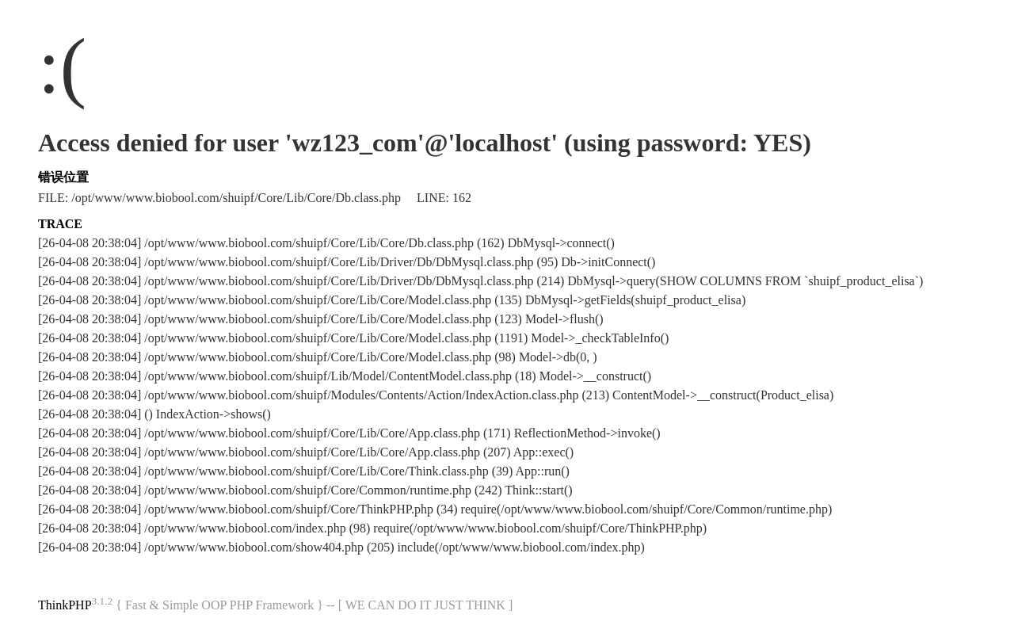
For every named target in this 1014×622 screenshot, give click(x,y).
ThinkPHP (65, 605)
